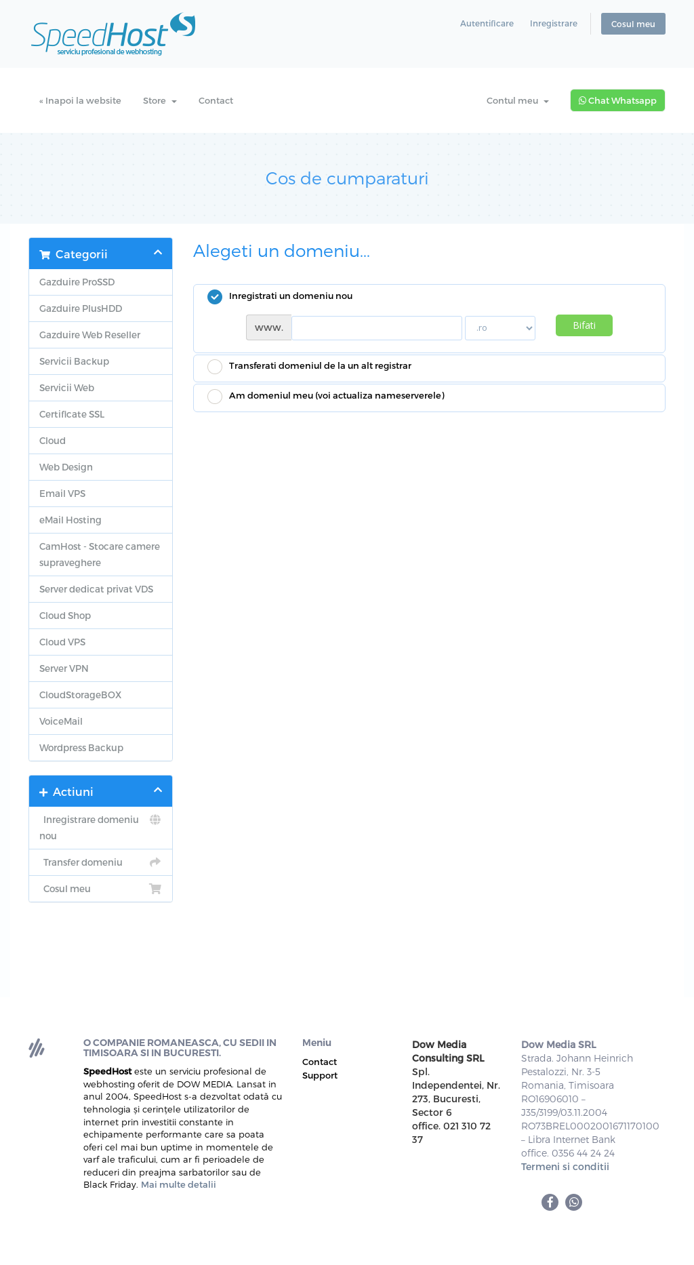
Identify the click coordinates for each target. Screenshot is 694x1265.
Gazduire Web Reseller (89, 334)
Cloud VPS (62, 641)
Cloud (52, 440)
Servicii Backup (74, 361)
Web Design (66, 467)
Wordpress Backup (81, 747)
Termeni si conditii (565, 1166)
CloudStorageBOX (80, 694)
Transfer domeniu (100, 862)
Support (320, 1075)
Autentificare (487, 23)
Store (160, 100)
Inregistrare (553, 23)
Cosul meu (633, 23)
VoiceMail (61, 721)
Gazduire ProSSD (77, 281)
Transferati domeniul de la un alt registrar (309, 366)
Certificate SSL (71, 414)
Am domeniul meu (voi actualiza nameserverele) (325, 396)
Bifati (584, 325)
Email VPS (62, 493)
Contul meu (518, 100)
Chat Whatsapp (618, 100)
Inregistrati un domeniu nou (279, 296)
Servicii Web (66, 387)
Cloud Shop (65, 615)
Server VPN (64, 668)
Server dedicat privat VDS (96, 589)
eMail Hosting (70, 519)
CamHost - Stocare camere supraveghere (99, 554)
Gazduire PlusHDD (80, 308)
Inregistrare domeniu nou (100, 826)
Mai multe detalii (178, 1184)
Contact (216, 100)
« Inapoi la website (80, 100)
